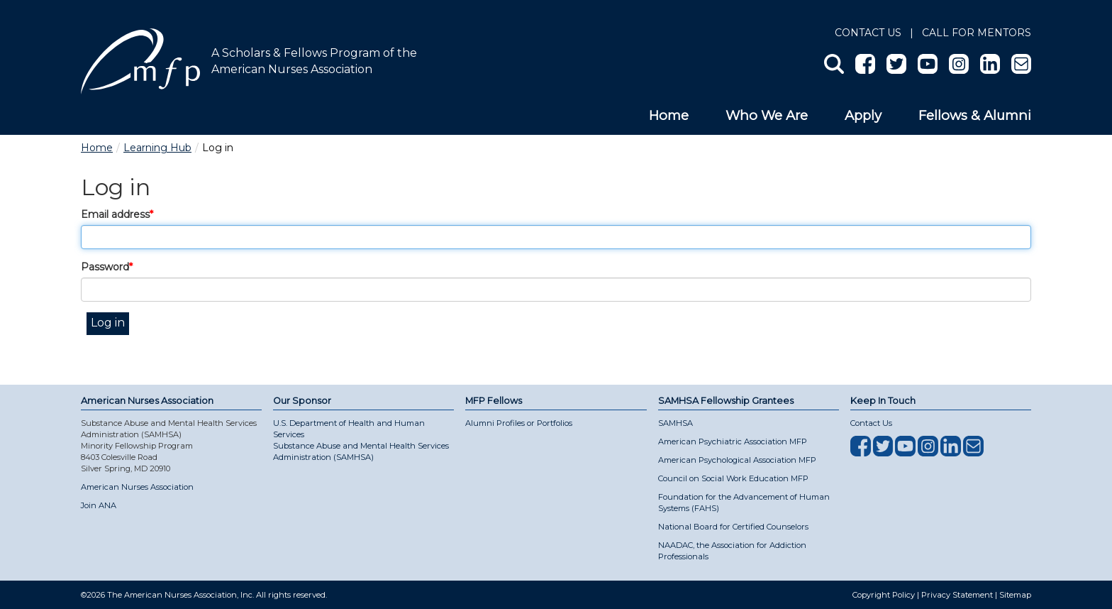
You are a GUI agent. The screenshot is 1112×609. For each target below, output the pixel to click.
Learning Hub (157, 147)
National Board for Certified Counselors (733, 527)
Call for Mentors (976, 32)
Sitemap (1015, 595)
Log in (108, 322)
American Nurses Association (137, 487)
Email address (115, 214)
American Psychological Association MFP (737, 460)
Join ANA (98, 505)
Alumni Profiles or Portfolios (518, 423)
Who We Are (766, 115)
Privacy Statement (957, 595)
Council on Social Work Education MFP (733, 478)
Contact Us (868, 32)
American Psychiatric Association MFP (732, 441)
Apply (863, 115)
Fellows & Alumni (974, 115)
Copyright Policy (883, 595)
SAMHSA (675, 423)
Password (105, 266)
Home (669, 115)
